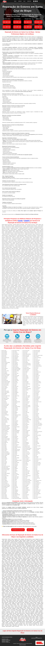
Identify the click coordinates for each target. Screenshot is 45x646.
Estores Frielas (35, 411)
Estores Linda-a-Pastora (26, 395)
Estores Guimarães (36, 443)
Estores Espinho (4, 474)
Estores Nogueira (4, 480)
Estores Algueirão (25, 417)
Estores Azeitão (14, 451)
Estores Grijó (14, 488)
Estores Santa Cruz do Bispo (27, 480)
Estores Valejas (25, 411)
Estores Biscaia (14, 405)
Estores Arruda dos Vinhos (37, 480)
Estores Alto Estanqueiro (16, 430)
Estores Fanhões (35, 410)
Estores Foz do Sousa (15, 474)
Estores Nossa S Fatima (5, 375)
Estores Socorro (4, 417)
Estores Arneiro (14, 400)
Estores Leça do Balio (26, 473)
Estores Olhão (35, 436)
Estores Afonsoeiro (15, 436)
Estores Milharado (36, 481)
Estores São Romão (5, 436)
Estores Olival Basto (36, 398)
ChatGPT (27, 220)
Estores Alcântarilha (26, 443)
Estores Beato (4, 358)
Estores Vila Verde (36, 449)
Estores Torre (25, 374)
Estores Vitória (14, 482)
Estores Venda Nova (36, 388)
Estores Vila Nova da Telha (6, 485)
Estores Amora (14, 443)
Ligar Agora (30, 529)
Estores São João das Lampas (37, 355)
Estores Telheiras (4, 386)
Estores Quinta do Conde (16, 449)
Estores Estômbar (25, 432)
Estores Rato (4, 423)
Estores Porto (35, 467)
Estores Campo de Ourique (6, 362)
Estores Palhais (4, 463)
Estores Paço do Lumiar (5, 404)
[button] (43, 642)
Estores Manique (14, 423)
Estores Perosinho (25, 498)
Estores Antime (35, 457)
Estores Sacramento (5, 411)
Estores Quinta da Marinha (27, 364)
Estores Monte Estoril (26, 350)
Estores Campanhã (26, 487)
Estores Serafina (14, 381)
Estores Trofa (35, 466)
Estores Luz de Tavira (26, 454)
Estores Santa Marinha (5, 498)
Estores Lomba (14, 481)
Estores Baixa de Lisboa (5, 419)
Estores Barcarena (25, 381)
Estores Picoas (4, 394)
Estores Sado (14, 456)
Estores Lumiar (4, 367)
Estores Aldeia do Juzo (15, 395)
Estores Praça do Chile (5, 426)
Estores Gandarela (25, 389)
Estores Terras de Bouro (37, 448)
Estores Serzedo (25, 497)
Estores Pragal (4, 456)
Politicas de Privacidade (22, 644)
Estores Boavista (4, 406)
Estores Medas (14, 485)
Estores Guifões (25, 474)
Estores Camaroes (36, 475)
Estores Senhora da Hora (26, 482)
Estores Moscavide (36, 413)
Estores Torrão (4, 460)
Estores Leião (25, 394)
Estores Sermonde (15, 487)
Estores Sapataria (15, 468)
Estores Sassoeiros (26, 370)
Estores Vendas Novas (15, 431)
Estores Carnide (4, 364)
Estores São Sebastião (15, 457)
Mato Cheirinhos (14, 425)
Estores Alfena (4, 493)
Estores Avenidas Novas (5, 357)
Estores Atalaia (14, 429)
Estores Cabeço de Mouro (16, 406)
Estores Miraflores (25, 398)
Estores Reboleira (36, 380)
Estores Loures (35, 404)
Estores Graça (4, 410)
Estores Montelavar (26, 420)
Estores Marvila (4, 379)
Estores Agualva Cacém (37, 364)
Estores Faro (25, 466)
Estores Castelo (14, 448)
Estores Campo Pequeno (5, 392)
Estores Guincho (14, 417)
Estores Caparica (4, 448)
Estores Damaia (35, 379)
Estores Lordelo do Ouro (37, 482)
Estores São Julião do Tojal (37, 423)
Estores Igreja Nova (5, 412)
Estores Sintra (25, 413)
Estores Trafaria (4, 450)
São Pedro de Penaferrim (37, 357)
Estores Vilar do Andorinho (37, 497)
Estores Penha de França (5, 382)
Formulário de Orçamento (18, 529)
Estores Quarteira (25, 456)
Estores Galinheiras (5, 376)
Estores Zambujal (25, 376)
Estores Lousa (35, 412)
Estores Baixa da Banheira (6, 468)
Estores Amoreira (4, 407)
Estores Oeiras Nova (26, 412)
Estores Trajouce (25, 375)
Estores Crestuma (4, 497)
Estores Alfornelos (36, 376)
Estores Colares (25, 425)
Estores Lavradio (4, 462)
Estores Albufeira (25, 463)
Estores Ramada (35, 399)
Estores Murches (25, 351)
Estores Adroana (14, 389)
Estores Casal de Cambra (37, 382)
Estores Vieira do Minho (36, 462)
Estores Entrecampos (15, 367)
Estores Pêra (35, 429)
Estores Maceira (35, 474)
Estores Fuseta (35, 437)
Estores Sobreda (4, 457)
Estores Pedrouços (4, 482)
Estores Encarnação (36, 492)
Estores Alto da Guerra (15, 455)
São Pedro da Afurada (15, 497)
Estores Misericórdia (5, 380)
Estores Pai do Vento (26, 355)
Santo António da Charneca (6, 466)
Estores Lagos (14, 469)
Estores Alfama (14, 351)
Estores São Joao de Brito (5, 374)
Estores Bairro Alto (15, 364)
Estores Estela (35, 450)
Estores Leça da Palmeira (26, 475)
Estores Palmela (14, 437)
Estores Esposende (36, 451)
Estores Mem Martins (26, 418)
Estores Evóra (25, 429)
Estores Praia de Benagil (26, 449)
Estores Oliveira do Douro (16, 494)
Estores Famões (35, 395)
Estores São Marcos (26, 424)
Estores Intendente (15, 379)
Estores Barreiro (4, 444)
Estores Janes (14, 418)
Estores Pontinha (35, 394)
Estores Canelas (4, 494)
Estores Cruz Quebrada (26, 386)
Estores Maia (35, 469)
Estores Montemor (36, 361)
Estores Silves (25, 450)
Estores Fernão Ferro (15, 444)
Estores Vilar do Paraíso (26, 479)
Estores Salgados (36, 438)
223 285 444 (17, 27)
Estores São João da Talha (37, 419)
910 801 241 (38, 22)
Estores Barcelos (35, 442)
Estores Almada (14, 466)
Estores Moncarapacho (26, 435)
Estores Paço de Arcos (26, 401)
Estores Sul (35, 479)
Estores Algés (25, 380)
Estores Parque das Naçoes (6, 381)
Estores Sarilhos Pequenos (6, 473)
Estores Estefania (15, 358)
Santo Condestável (4, 399)
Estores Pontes (14, 454)
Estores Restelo (4, 388)
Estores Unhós (35, 407)
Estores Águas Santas (5, 475)
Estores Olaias (4, 369)
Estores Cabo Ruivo (15, 386)
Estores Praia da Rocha (26, 430)
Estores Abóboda (14, 412)
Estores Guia (35, 430)
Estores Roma (14, 361)
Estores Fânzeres (15, 473)
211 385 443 (6, 27)
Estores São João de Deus (6, 395)
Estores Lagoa (25, 462)
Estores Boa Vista (15, 382)
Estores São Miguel (36, 363)
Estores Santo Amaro (15, 380)
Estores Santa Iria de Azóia (37, 418)
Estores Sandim (35, 494)
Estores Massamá (25, 426)
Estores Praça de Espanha (6, 425)
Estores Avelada (35, 456)
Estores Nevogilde (25, 485)
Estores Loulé (25, 468)
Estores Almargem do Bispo (27, 419)
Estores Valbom (14, 479)
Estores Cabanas (25, 436)
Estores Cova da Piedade (5, 454)
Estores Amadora (36, 373)
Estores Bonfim (25, 486)
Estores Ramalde (36, 486)
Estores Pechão (35, 426)
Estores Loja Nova (4, 432)
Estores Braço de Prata (15, 350)
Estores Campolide (4, 363)
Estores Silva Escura (5, 481)
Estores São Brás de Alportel (27, 448)
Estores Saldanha (4, 393)
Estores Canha (14, 435)
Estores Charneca (4, 449)
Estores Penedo (25, 358)
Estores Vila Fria (25, 410)
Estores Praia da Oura (26, 457)
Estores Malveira (35, 370)
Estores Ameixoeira (5, 368)
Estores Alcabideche (15, 392)
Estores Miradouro (15, 376)
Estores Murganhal (25, 399)
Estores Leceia (25, 393)
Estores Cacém (25, 423)
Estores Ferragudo (25, 431)
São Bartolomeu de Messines (37, 431)
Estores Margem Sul (5, 442)
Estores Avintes (4, 492)
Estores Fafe (35, 444)
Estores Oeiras (25, 379)
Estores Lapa (4, 400)
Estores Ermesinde (4, 487)
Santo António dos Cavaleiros (37, 424)
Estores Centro (35, 498)
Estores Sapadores (15, 357)
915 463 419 (6, 22)
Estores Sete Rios (15, 362)
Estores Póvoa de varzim (37, 463)
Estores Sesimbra (25, 491)
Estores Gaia (35, 468)
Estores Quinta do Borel (36, 381)
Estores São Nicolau (26, 494)
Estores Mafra (35, 369)
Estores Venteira (35, 386)
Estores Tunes (25, 438)
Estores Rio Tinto (14, 486)
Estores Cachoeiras (5, 430)
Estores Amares (35, 461)
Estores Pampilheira (26, 356)
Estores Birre (14, 404)
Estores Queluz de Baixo (26, 405)
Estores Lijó (35, 455)
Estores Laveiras (25, 392)
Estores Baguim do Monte (5, 486)
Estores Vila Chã (35, 389)
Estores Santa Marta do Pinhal (16, 460)
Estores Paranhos (36, 485)
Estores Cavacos (25, 467)
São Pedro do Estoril (26, 369)
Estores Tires (25, 373)
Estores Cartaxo (14, 492)
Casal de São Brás (36, 392)
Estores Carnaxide (25, 382)
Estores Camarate (36, 406)
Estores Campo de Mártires (16, 368)
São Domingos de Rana (15, 426)
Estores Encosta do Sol (36, 387)
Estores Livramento (15, 420)
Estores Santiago (4, 413)
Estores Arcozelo (4, 491)
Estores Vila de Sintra (15, 432)
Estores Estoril (14, 413)
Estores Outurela (25, 400)
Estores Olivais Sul (15, 355)
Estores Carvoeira (4, 420)
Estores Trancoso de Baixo (6, 438)
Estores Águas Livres (36, 375)
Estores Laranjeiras (5, 387)
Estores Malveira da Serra (16, 401)
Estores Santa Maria (36, 362)
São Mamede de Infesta (26, 481)
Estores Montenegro (26, 461)
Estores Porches (35, 432)
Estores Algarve (14, 467)
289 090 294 (38, 27)
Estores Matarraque (15, 424)
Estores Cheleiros (25, 407)
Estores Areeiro (4, 355)
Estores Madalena (4, 373)
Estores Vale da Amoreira (5, 469)
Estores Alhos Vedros (5, 467)
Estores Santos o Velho (5, 370)
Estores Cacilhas (14, 461)
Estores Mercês (4, 401)
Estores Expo (4, 424)
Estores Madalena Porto (15, 450)
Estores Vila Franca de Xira (37, 425)
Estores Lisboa (4, 350)
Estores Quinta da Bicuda (26, 363)
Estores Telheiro (25, 455)
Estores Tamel (35, 454)
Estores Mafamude (15, 493)
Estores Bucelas (35, 405)
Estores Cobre (14, 411)
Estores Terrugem (36, 356)
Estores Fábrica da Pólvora (27, 388)
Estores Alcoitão (14, 393)
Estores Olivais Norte (15, 356)
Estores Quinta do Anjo (15, 442)
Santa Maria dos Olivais (5, 398)
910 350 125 (17, 22)
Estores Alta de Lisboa (5, 418)
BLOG (24, 1)
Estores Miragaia (25, 492)
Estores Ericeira (35, 368)
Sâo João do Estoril (26, 367)
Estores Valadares (15, 491)
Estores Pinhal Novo (15, 438)
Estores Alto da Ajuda (5, 405)
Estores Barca (25, 493)
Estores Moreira (4, 479)
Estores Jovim (14, 480)
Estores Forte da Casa (5, 431)
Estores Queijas (25, 404)
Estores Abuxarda (15, 388)
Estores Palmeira (35, 460)
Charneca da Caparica (5, 451)
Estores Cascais (14, 387)
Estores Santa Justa (15, 373)
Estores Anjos (4, 389)
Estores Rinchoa (35, 367)
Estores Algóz (25, 437)
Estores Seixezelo (36, 487)
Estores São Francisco (15, 462)
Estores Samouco (15, 463)
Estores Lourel (35, 358)
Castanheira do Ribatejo (5, 429)
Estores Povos (4, 435)
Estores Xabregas (15, 363)
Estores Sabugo (35, 488)
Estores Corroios (4, 461)
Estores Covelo (14, 475)
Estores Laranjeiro (4, 455)
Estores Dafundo (25, 387)
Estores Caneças (35, 400)
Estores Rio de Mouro (36, 351)
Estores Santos (14, 374)
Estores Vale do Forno (36, 491)
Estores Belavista (25, 362)
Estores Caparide (14, 407)
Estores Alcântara (4, 351)
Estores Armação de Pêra (26, 460)
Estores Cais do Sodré (15, 375)
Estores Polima (25, 361)
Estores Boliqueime (26, 442)
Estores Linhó (14, 419)
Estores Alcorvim (14, 394)
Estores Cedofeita (25, 488)
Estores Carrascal (15, 410)
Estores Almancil (25, 444)
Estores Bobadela (36, 420)
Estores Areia (14, 399)
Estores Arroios (4, 356)
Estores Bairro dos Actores (16, 369)
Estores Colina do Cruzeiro (37, 401)
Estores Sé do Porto (26, 451)
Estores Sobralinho (4, 437)
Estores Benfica (4, 361)
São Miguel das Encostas (26, 368)
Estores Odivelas (35, 393)
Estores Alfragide (35, 374)
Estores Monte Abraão (36, 350)
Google (20, 220)
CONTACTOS (29, 1)
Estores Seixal (4, 443)
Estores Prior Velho (36, 417)
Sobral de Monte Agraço (37, 493)
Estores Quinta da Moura (26, 406)
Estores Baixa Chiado (15, 370)
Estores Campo (4, 488)
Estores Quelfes (25, 469)
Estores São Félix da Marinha (16, 498)
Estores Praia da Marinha (37, 435)
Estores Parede (25, 357)
